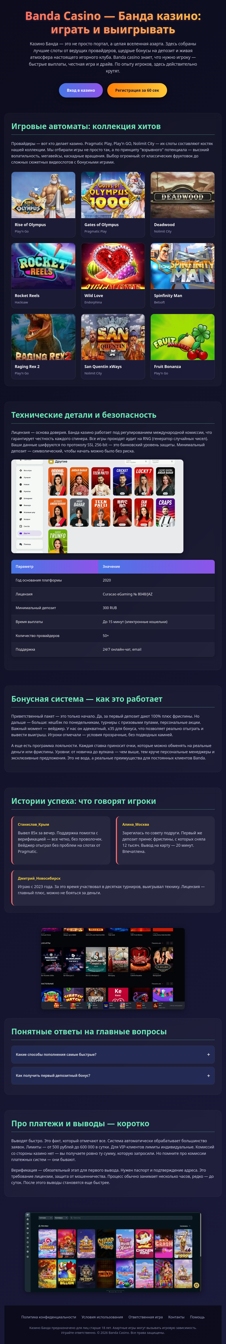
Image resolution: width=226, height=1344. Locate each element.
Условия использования (102, 1317)
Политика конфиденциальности (48, 1317)
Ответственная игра (145, 1317)
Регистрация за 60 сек (137, 90)
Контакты (176, 1317)
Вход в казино (81, 90)
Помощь (197, 1317)
